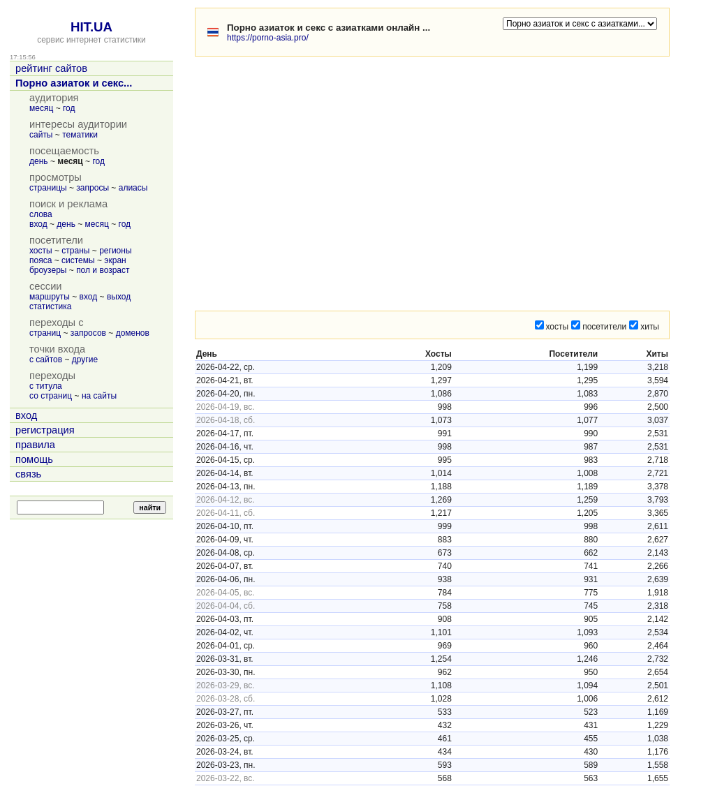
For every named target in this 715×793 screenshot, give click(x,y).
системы (78, 260)
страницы (48, 188)
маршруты (49, 297)
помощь (34, 459)
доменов (132, 333)
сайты (41, 135)
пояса (40, 260)
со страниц (50, 396)
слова (40, 214)
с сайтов (45, 359)
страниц (45, 333)
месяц (41, 108)
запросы (92, 188)
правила (35, 444)
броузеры (47, 270)
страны (75, 250)
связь (28, 474)
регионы (115, 250)
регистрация (45, 430)
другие (85, 359)
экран (115, 260)
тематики (80, 135)
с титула (45, 386)
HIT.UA (91, 27)
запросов (88, 333)
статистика (50, 306)
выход (119, 297)
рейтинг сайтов (51, 68)
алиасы (133, 188)
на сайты (99, 396)
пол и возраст (102, 270)
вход (38, 224)
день (38, 161)
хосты (40, 250)
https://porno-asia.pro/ (268, 38)
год (69, 108)
